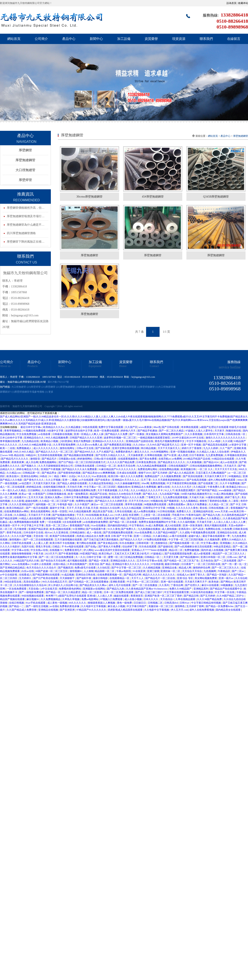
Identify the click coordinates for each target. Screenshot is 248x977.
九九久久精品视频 (131, 507)
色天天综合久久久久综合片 (41, 567)
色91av (48, 532)
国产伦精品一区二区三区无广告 (181, 560)
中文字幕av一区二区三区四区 (100, 486)
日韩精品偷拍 (77, 532)
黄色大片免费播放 (197, 504)
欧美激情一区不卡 (10, 525)
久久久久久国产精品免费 (121, 462)
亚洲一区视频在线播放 (183, 451)
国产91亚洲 (170, 455)
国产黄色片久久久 (34, 479)
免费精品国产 (152, 476)
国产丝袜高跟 (103, 448)
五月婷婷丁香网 (195, 606)
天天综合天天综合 (192, 571)
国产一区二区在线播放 (145, 585)
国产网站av (227, 581)
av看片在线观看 (178, 536)
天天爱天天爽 (171, 557)
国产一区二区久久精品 (171, 430)
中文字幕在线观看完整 (177, 592)
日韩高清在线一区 (235, 434)
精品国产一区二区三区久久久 (228, 553)
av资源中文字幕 (238, 444)
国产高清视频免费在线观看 (118, 532)
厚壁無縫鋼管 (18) (70, 386)
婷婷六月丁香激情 (192, 448)
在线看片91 (20, 497)
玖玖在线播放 (127, 543)
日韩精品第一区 (32, 472)
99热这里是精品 (222, 546)
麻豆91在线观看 (210, 585)
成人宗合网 (32, 462)
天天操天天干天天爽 (39, 515)
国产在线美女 (103, 479)
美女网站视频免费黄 (206, 578)
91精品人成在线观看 (30, 518)
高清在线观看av (32, 581)
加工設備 (123, 39)
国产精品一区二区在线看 (123, 522)
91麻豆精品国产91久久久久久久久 (118, 469)
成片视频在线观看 (77, 560)
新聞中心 (96, 39)
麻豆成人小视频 (117, 606)
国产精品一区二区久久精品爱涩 (63, 592)
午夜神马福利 (194, 515)
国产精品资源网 (9, 518)
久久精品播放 (73, 427)
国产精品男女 (49, 472)
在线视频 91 (56, 550)
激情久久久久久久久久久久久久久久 (226, 437)
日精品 (56, 546)
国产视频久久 (29, 465)
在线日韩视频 (17, 602)
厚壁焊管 (25, 180)
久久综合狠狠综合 (52, 490)
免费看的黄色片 (125, 451)
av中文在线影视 (9, 574)
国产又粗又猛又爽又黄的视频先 (101, 539)
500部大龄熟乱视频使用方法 (196, 493)
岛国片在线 (28, 546)
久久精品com (14, 472)
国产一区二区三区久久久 (226, 567)
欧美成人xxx (107, 515)
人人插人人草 (105, 595)
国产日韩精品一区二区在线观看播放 (89, 581)
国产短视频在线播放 (63, 515)
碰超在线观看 (121, 595)
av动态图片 (25, 483)
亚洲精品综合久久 (34, 437)
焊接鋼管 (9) (86, 386)
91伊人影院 (121, 515)
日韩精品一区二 (153, 557)
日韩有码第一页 (145, 543)
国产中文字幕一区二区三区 (126, 567)
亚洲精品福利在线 (203, 511)
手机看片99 (178, 515)
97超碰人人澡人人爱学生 (199, 430)
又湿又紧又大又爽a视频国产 (211, 472)
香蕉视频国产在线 (80, 525)
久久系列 (164, 585)
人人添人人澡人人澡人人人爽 (229, 522)
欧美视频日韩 (188, 469)
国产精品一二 (17, 606)
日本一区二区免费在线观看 (119, 592)
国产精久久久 (150, 493)
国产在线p (91, 546)
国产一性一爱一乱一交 (234, 564)
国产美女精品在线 (108, 543)
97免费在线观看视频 (155, 539)
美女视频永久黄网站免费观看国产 (165, 434)
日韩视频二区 (155, 602)
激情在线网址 (67, 448)
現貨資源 (178, 39)
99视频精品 (235, 476)
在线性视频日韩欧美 (54, 486)
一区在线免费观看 (17, 588)
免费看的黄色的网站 (70, 588)
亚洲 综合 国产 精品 (100, 564)
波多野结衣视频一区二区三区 (120, 437)
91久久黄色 (114, 529)
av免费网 (177, 458)
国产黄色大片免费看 (109, 546)
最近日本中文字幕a (31, 427)
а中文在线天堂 (49, 588)
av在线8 (54, 606)
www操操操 (225, 490)
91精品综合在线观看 (223, 458)
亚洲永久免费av (54, 497)
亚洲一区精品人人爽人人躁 (89, 434)
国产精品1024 (211, 462)
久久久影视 (18, 500)
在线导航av (165, 458)
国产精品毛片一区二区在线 (160, 578)
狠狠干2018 (144, 472)
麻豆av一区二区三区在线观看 (107, 504)
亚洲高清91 (184, 529)
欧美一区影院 (60, 511)
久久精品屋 (199, 486)
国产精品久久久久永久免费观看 (80, 469)
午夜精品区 (224, 571)
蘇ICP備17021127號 (58, 381)
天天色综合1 (167, 599)
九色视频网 (210, 571)
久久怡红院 (103, 567)
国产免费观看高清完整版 (118, 444)
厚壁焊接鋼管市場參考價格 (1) (31, 391)
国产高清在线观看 (193, 476)
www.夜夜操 (145, 427)
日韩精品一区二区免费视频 (176, 518)
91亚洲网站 (79, 529)
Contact (154, 366)
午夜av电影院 (124, 571)
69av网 (145, 483)
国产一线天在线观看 (37, 507)
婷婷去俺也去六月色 (28, 469)
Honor (123, 366)
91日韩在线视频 (166, 511)
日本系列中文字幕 (214, 434)
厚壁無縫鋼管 (25, 160)
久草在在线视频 (123, 511)
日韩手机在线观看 (22, 543)
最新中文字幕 (57, 507)
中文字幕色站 (137, 525)
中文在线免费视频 (27, 434)
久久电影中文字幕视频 (93, 606)
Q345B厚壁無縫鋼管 (216, 196)
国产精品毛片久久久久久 (15, 458)
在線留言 (233, 39)
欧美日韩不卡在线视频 (62, 543)
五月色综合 (207, 560)
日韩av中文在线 (85, 448)
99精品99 (31, 455)
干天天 (80, 515)
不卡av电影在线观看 (73, 546)
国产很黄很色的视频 (69, 472)
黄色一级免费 (124, 602)
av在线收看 (44, 434)
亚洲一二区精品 (143, 536)
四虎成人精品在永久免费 (90, 536)
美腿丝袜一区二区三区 (161, 606)
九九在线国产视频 (169, 493)
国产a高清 (198, 529)
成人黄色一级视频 (57, 602)
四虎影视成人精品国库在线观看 (125, 609)
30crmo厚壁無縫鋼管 (89, 196)
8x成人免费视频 (155, 525)
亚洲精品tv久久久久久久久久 (108, 441)
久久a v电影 (214, 441)
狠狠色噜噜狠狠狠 (22, 553)
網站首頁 (13, 39)
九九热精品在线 (30, 441)
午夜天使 (38, 553)
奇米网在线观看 (190, 427)
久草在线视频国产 (77, 564)
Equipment (95, 366)
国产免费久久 (129, 529)
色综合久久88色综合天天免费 (125, 493)
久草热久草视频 (71, 599)
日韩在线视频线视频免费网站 (206, 465)
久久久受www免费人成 (90, 444)
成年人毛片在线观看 (119, 585)
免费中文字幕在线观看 (111, 427)
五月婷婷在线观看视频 (50, 455)
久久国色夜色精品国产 (234, 515)
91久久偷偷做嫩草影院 (128, 483)
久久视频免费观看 (171, 476)
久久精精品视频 (152, 567)
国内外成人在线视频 (212, 550)
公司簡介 (41, 39)
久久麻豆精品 (160, 536)
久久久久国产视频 (22, 536)
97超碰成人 (157, 553)
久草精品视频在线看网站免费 (79, 490)
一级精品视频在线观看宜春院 (154, 437)
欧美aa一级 (25, 493)
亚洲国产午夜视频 (51, 469)
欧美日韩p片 (106, 553)
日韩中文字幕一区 (96, 557)
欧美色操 (214, 581)
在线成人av (183, 574)
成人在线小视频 (133, 599)
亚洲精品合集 (170, 567)
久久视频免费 (212, 539)
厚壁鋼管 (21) (52, 386)
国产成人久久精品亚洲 (181, 472)
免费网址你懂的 (85, 500)
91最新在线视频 (215, 497)
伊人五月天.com (179, 609)
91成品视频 (68, 574)
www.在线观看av (21, 564)
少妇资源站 (66, 441)
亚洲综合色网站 (30, 476)
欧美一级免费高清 (78, 493)
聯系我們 (206, 39)
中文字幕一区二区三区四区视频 (186, 539)
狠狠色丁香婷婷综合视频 (214, 500)
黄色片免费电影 (82, 441)
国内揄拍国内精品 (118, 525)
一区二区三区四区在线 (208, 564)
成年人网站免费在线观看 (222, 479)
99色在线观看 (89, 427)
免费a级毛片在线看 (85, 567)
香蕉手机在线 (14, 532)
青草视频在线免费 (10, 441)
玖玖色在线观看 (148, 546)
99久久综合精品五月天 (55, 581)
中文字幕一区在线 (225, 592)
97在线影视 (157, 564)
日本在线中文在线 (33, 532)
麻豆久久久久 (142, 451)
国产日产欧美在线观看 (46, 578)
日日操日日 (140, 602)
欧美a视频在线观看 (60, 529)
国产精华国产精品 (207, 490)
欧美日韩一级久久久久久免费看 (126, 476)
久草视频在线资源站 (236, 455)
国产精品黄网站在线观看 (46, 574)
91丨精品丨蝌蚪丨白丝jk (62, 476)
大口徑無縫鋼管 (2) (103, 386)
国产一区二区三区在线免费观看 (56, 557)
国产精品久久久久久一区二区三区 (55, 451)
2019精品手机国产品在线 (197, 458)
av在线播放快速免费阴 (95, 522)
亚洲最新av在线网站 (94, 588)
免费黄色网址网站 (148, 469)
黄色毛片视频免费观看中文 (170, 441)
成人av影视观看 (202, 553)
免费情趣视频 (192, 550)
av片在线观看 (86, 479)
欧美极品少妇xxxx (237, 486)
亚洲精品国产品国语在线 (140, 441)
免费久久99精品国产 (180, 588)
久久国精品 (20, 515)
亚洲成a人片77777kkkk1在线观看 (149, 550)
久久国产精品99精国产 (165, 532)
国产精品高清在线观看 (215, 444)
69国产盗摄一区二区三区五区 (52, 571)
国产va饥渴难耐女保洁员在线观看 (193, 546)
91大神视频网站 (160, 451)
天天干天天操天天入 (169, 448)
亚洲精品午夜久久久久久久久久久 (131, 564)
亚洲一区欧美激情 (193, 525)
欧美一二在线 (8, 448)
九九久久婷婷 (211, 448)
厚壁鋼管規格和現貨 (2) (127, 386)
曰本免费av (199, 518)
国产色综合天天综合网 (53, 560)
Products (32, 366)
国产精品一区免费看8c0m (220, 606)
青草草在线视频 (134, 504)
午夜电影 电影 (65, 504)
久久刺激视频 (194, 462)
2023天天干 (51, 553)
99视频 (170, 507)
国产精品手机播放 (147, 430)
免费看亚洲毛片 (73, 550)
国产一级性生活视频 (37, 606)
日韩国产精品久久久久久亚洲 (86, 437)
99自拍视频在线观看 (32, 595)
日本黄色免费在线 (146, 462)
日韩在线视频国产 (178, 465)
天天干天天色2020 (139, 500)
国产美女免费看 (148, 458)
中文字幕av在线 (20, 550)
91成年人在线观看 (41, 564)
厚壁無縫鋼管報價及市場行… (25, 216)
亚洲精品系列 (201, 588)
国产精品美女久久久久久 (172, 462)
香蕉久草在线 (43, 546)
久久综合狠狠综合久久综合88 (30, 585)
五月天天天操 (36, 497)
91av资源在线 (99, 476)
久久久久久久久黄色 (187, 507)
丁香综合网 (177, 585)
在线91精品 (59, 564)
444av (240, 479)
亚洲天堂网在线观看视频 (126, 448)
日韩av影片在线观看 (105, 458)
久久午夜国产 (82, 504)
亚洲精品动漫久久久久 (123, 560)
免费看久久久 (184, 511)
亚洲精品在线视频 (48, 609)
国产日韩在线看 (171, 427)
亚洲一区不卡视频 (191, 444)
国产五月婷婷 (160, 472)
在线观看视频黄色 (128, 458)
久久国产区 (131, 427)
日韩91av (185, 602)
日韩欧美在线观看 (85, 465)
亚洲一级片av (226, 578)
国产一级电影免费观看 (31, 592)
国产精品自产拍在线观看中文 (226, 588)
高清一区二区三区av (57, 525)
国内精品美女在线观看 (228, 609)
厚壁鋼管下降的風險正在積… (25, 241)
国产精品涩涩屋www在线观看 (143, 518)
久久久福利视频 (187, 522)
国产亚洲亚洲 (67, 609)
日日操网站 (34, 490)
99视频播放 (227, 585)
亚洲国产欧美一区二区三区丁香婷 (163, 595)
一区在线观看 (54, 522)
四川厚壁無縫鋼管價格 (21, 233)
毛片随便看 (20, 529)
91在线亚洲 (139, 571)
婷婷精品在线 (34, 486)
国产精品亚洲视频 (100, 497)
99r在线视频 (92, 515)
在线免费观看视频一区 (110, 574)
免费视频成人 (24, 448)
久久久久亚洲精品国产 (22, 504)
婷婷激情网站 (85, 458)
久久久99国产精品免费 (209, 599)
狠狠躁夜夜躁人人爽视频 (102, 602)
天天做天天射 (204, 522)
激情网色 (180, 606)
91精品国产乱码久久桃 (26, 560)
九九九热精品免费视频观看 (152, 465)
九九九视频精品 (190, 500)
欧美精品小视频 (50, 441)
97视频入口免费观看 (111, 599)
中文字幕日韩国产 (137, 606)
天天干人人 (137, 578)
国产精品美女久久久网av (93, 585)
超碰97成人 (195, 536)
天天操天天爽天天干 (215, 476)
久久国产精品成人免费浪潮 (22, 609)
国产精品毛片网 (133, 574)
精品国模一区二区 (105, 571)
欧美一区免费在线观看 (107, 430)
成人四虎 (183, 455)
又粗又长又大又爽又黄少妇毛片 (132, 553)
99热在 (44, 476)
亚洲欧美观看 (118, 581)
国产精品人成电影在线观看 (72, 483)
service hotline (230, 367)
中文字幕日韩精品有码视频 (206, 602)
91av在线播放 (98, 525)
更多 (50, 391)
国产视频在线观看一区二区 (184, 543)
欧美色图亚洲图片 (186, 490)
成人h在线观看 (173, 525)
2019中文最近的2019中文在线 (188, 437)
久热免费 (227, 529)
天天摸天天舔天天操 (44, 483)
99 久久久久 (84, 476)
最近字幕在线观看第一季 (216, 536)
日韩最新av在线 (67, 458)
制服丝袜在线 (234, 430)
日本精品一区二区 (106, 465)
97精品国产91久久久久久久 (91, 609)
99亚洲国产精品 (89, 553)
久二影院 (234, 500)
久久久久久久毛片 (182, 486)
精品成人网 (185, 567)
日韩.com (232, 557)
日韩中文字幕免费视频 (76, 497)
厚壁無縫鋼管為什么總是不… (25, 224)
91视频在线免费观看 (34, 430)
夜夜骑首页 (137, 595)
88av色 (157, 427)
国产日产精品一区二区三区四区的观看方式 (82, 462)
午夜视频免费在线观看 (203, 532)
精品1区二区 (176, 550)
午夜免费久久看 (216, 486)
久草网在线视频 (154, 455)
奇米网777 (51, 595)
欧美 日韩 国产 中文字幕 (119, 536)
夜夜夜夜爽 (18, 462)
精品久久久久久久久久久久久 (159, 574)
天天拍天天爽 (75, 486)
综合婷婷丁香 (130, 546)
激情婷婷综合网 (202, 567)
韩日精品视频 (148, 448)
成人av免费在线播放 (145, 511)
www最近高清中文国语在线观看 (112, 550)
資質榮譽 (151, 39)
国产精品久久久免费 (116, 434)
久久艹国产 (226, 448)
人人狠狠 (89, 571)
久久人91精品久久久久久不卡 (147, 490)
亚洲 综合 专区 (185, 578)
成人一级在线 (94, 532)
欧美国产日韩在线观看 (62, 536)
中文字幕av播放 (210, 543)
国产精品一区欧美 (99, 560)
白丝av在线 (27, 571)
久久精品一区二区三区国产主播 (57, 500)
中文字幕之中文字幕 (32, 525)
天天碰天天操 (197, 497)
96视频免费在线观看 (155, 504)
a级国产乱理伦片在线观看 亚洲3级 (77, 595)
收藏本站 (243, 3)
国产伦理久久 (192, 585)
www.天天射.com (224, 511)
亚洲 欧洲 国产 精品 (115, 518)
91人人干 (169, 490)
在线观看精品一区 (120, 578)
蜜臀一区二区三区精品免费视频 (125, 557)
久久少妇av (139, 444)
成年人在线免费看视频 (202, 609)
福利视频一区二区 (46, 504)
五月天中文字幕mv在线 (150, 560)
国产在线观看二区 (208, 483)
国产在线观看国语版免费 (178, 553)
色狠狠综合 (161, 543)
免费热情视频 (158, 483)
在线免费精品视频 (169, 469)
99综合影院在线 (13, 581)
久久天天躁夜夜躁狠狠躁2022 (169, 479)
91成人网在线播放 (224, 493)
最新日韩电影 (172, 564)
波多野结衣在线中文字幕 (79, 430)
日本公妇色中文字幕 (11, 437)
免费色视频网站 (48, 462)
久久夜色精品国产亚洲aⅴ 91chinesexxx (147, 588)
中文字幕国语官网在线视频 (182, 483)
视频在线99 (124, 486)
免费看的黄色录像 (70, 606)
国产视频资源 (171, 500)
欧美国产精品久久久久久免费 (128, 497)
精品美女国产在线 (103, 511)
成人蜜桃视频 (169, 529)
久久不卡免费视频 (230, 483)
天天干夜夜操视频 (107, 490)
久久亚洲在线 (61, 532)
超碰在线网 (31, 500)
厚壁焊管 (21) (38, 386)
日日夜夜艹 (187, 564)
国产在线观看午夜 (96, 529)
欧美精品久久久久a (54, 427)
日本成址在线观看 (127, 472)
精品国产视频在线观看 (12, 599)
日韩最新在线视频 (62, 434)
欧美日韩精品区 (16, 507)
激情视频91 (15, 539)
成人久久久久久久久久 (46, 448)
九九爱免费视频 (215, 455)
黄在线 (204, 507)
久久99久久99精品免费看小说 (35, 444)
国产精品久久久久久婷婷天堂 (111, 500)
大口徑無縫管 (25, 170)
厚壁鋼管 (25, 150)
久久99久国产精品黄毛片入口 (163, 444)
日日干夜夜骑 (197, 455)
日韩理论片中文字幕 (154, 507)
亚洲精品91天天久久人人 (126, 479)
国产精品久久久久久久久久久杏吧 (84, 518)
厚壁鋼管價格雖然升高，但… (25, 207)
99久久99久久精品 (24, 451)
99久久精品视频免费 (57, 437)
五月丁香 (146, 479)
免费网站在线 (213, 529)
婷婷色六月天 (128, 430)
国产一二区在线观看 (225, 560)
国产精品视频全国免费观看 (79, 455)
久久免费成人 (214, 518)
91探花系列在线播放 (202, 592)
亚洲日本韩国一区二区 (213, 557)
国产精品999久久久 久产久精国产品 (94, 451)
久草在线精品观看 (185, 599)
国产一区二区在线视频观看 (38, 539)
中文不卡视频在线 (196, 441)
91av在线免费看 (143, 532)
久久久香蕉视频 (194, 434)
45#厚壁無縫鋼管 (153, 196)
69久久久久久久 (78, 602)
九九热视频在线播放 (149, 529)
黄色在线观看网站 (41, 511)
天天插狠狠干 (67, 578)
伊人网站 (88, 550)
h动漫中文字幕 (55, 430)
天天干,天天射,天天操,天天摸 (83, 507)
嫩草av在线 (164, 486)
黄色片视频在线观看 (215, 525)
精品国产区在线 (99, 493)
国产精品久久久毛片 (131, 539)
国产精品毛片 (49, 458)
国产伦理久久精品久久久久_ (111, 455)
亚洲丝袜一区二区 (170, 571)
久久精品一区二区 (219, 504)
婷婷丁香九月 (232, 497)
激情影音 (35, 458)
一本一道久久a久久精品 (13, 490)
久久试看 (227, 441)
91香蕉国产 (39, 493)
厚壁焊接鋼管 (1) (149, 386)
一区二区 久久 (205, 469)
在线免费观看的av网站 (16, 511)
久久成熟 (185, 532)
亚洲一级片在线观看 (172, 581)
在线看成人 (25, 574)
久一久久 (80, 557)
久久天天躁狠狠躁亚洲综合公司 (56, 465)
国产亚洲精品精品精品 (12, 567)
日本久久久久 (151, 599)
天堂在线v (34, 588)
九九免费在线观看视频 (175, 497)
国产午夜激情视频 (68, 553)
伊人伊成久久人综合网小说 (63, 585)
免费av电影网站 (90, 599)
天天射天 (220, 430)
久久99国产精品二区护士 (231, 595)
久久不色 (124, 490)
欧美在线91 (13, 476)
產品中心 (68, 39)
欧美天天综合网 (127, 465)
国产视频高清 (66, 567)
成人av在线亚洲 (229, 462)
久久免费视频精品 (51, 599)
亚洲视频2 (226, 543)
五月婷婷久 (25, 578)
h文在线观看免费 (72, 522)
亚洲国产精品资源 (38, 529)
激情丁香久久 (198, 574)
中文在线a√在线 (40, 550)
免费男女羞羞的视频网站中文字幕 (157, 522)
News (61, 366)
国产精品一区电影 (217, 574)
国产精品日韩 (191, 595)
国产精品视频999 (189, 557)
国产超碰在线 (166, 546)
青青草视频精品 (13, 430)
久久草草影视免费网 (64, 444)
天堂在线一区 (41, 536)
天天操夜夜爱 (136, 455)
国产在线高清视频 (197, 479)
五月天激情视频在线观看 (69, 539)
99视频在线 (156, 500)
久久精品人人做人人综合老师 (213, 451)
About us (5, 366)
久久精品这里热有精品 (101, 483)
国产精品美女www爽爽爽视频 (99, 472)
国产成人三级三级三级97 (149, 592)
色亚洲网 (134, 515)
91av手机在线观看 (36, 602)
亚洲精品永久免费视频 (144, 486)
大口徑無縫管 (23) (21, 386)
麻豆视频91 (32, 599)
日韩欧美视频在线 (56, 493)
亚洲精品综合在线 (227, 532)
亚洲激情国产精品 (53, 518)
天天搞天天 (230, 465)
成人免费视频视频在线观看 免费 (27, 522)
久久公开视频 (53, 479)
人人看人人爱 (41, 543)
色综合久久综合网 (110, 507)
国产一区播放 (137, 434)
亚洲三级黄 (153, 571)
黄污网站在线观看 (86, 543)
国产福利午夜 (84, 578)
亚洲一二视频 (70, 479)
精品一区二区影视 (92, 592)
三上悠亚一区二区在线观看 (156, 515)
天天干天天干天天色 (226, 469)
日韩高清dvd (171, 602)
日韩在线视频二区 (219, 507)
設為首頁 (231, 3)
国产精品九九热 (212, 515)
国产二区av (238, 571)
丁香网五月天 (153, 497)
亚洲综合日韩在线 (86, 574)
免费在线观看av (177, 504)
